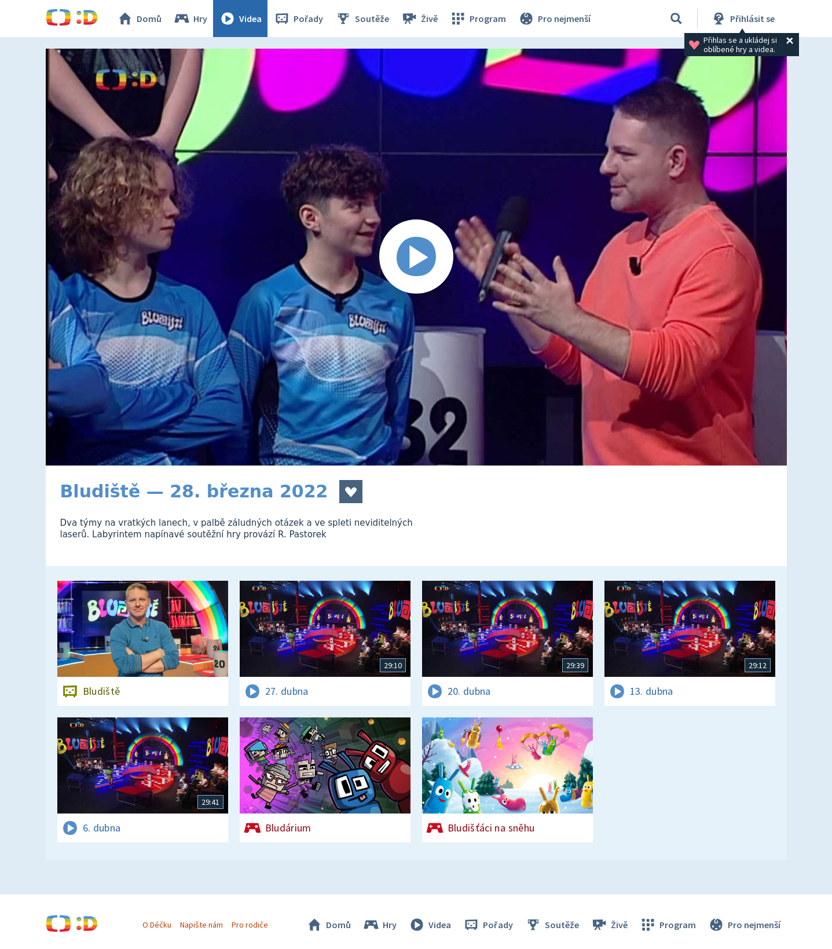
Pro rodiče (250, 924)
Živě (419, 18)
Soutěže (362, 18)
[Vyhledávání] (676, 18)
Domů (139, 18)
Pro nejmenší (554, 18)
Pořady (298, 18)
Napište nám (201, 924)
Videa (240, 18)
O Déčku (156, 924)
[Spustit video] (416, 257)
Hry (190, 18)
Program (477, 18)
